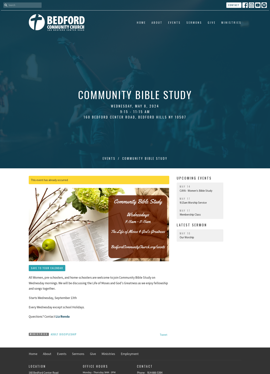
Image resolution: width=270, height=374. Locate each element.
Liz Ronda (63, 316)
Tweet (163, 334)
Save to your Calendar (47, 268)
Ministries (231, 22)
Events (174, 22)
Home (141, 22)
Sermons (194, 22)
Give (212, 22)
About (157, 22)
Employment (130, 354)
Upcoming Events (194, 178)
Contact (234, 5)
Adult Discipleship (64, 334)
